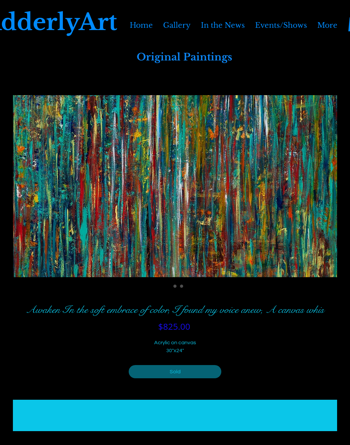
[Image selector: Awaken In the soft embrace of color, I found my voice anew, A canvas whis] (168, 286)
